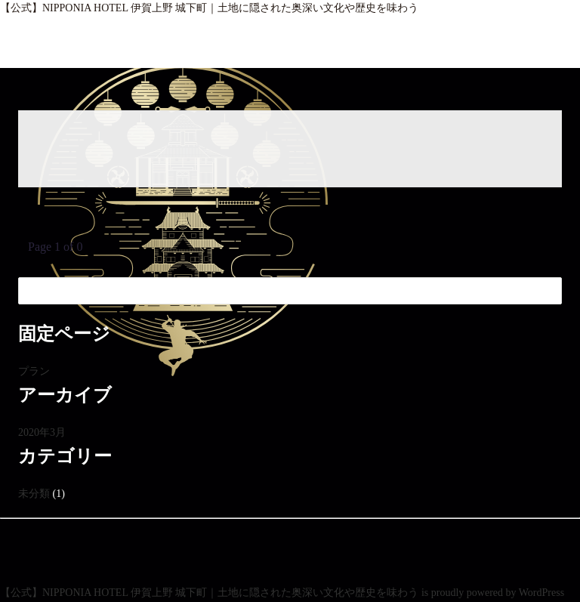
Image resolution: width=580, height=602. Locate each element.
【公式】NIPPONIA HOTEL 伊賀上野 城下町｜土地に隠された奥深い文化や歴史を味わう (209, 8)
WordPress (541, 592)
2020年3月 (42, 432)
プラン (34, 371)
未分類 (34, 493)
